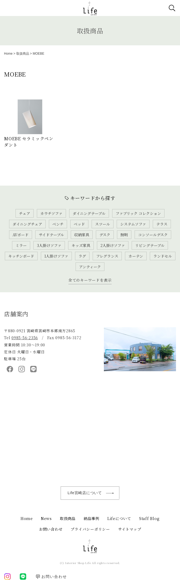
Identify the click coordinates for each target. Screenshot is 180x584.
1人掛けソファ (56, 256)
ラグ (82, 256)
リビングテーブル (150, 245)
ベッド (79, 224)
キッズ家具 (81, 245)
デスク (104, 234)
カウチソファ (51, 213)
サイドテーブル (51, 234)
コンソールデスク (153, 234)
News (46, 518)
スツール (102, 224)
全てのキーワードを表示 (90, 280)
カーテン (135, 256)
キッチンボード (21, 256)
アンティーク (90, 266)
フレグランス (107, 256)
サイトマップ (129, 529)
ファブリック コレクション (138, 213)
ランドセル (162, 256)
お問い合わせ (51, 529)
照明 (124, 234)
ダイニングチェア (27, 224)
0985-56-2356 (24, 337)
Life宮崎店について (93, 493)
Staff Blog (149, 518)
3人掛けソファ (49, 245)
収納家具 (81, 234)
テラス (161, 224)
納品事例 (91, 518)
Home (8, 53)
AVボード (21, 234)
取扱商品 (90, 30)
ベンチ (58, 224)
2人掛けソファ (112, 245)
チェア (24, 213)
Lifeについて (119, 518)
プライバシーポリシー (90, 529)
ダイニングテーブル (89, 213)
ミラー (21, 245)
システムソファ (133, 224)
